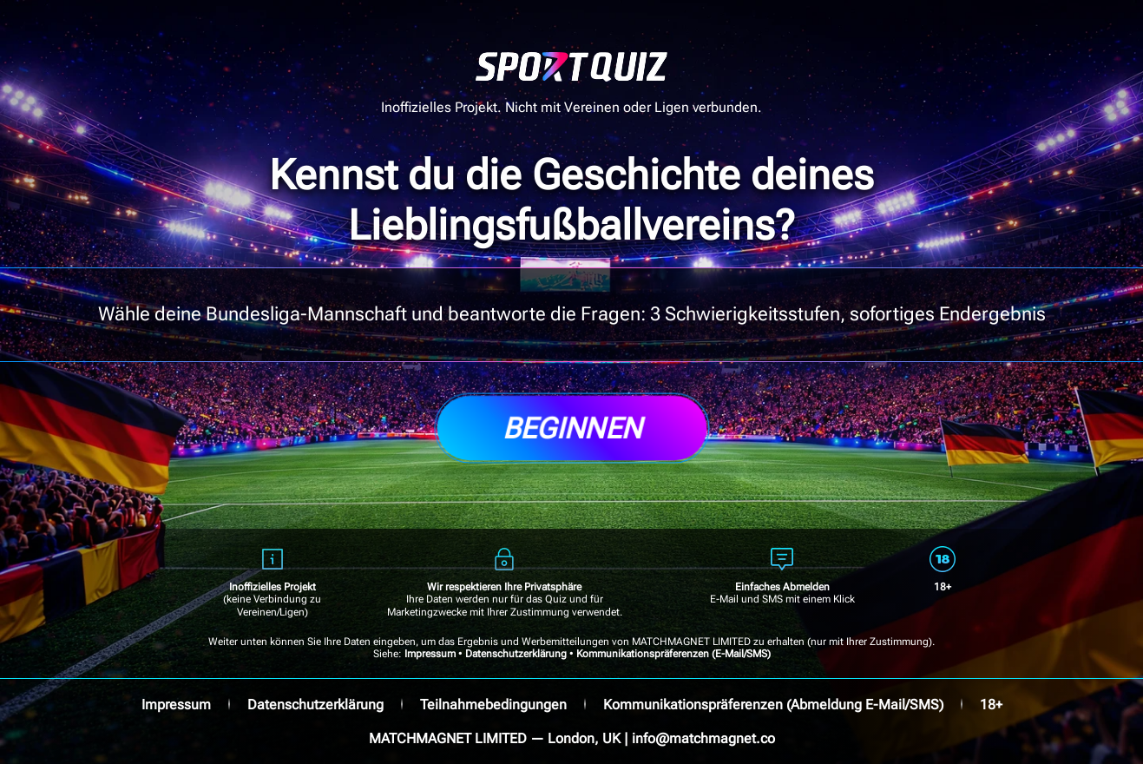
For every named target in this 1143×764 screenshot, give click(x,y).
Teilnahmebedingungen (493, 704)
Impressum (430, 654)
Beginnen (572, 428)
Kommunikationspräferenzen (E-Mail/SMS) (673, 654)
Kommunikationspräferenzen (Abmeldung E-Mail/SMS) (773, 704)
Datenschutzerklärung (516, 654)
